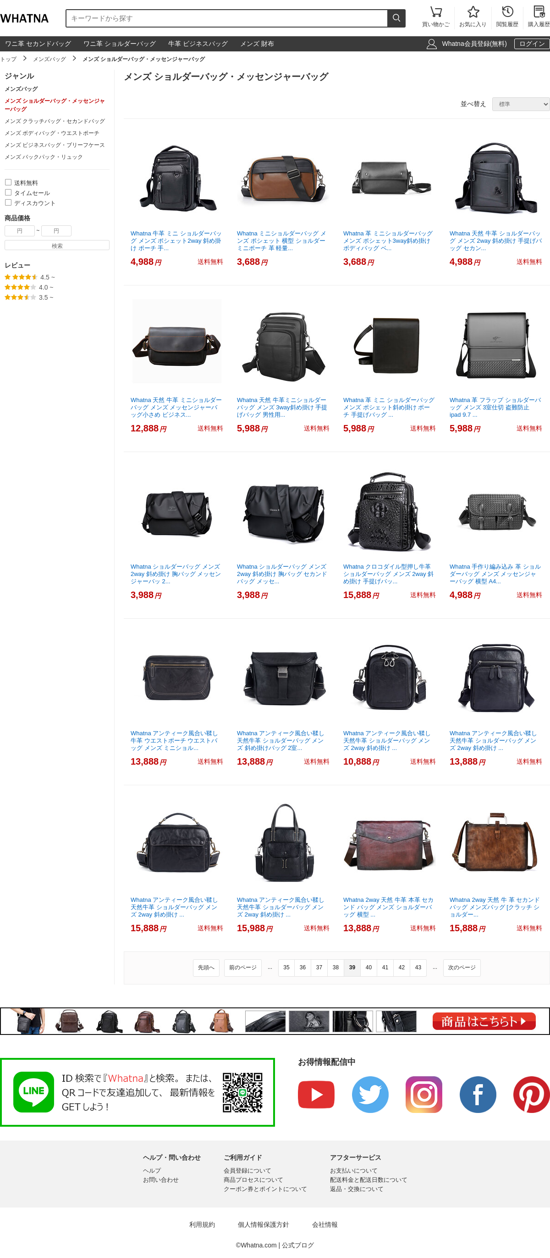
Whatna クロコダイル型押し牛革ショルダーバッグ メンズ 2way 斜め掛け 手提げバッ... (388, 574)
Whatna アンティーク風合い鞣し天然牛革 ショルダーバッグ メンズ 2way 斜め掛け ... (387, 740)
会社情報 (325, 1224)
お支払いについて (354, 1170)
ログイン (532, 43)
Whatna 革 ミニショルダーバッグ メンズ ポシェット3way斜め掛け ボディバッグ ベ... (388, 241)
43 (418, 967)
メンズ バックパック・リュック (44, 157)
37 (319, 967)
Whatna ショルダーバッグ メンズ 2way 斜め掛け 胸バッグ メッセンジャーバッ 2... (176, 574)
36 (303, 967)
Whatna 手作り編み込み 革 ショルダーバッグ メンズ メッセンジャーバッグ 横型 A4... (495, 574)
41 (385, 967)
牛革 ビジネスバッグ (198, 43)
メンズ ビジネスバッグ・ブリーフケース (55, 145)
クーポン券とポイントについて (265, 1188)
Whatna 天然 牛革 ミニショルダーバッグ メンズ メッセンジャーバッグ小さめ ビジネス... (176, 407)
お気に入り (473, 17)
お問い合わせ (161, 1179)
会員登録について (247, 1170)
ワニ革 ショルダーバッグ (119, 43)
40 (369, 967)
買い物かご (436, 17)
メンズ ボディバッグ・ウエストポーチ (52, 133)
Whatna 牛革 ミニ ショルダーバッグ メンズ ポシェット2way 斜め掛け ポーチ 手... (176, 241)
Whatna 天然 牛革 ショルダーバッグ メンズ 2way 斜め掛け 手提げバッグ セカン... (496, 241)
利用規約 (202, 1224)
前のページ (243, 967)
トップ (8, 59)
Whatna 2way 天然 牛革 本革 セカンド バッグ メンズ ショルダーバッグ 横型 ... (388, 907)
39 (352, 967)
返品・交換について (357, 1188)
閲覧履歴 (507, 17)
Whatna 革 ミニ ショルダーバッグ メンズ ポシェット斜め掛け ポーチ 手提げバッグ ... (388, 407)
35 (286, 967)
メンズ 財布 (257, 43)
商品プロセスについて (253, 1179)
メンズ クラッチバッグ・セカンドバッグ (55, 121)
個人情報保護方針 (263, 1224)
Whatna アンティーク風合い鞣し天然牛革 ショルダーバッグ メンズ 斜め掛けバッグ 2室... (280, 740)
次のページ (462, 967)
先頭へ (206, 967)
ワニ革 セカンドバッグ (38, 43)
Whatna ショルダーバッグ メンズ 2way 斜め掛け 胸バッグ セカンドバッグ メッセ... (282, 574)
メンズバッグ (49, 59)
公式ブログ (298, 1245)
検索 (57, 246)
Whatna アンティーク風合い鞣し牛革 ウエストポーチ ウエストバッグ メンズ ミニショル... (174, 740)
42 (402, 967)
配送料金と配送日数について (368, 1179)
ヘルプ (152, 1170)
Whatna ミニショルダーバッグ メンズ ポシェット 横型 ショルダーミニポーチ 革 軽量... (281, 241)
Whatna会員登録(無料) (474, 43)
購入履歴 (539, 17)
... (270, 967)
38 (336, 967)
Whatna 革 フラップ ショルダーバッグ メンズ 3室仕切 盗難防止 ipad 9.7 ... (495, 407)
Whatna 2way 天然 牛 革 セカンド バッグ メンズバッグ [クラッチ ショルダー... (495, 907)
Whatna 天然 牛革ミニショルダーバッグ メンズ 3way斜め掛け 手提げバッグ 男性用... (282, 407)
